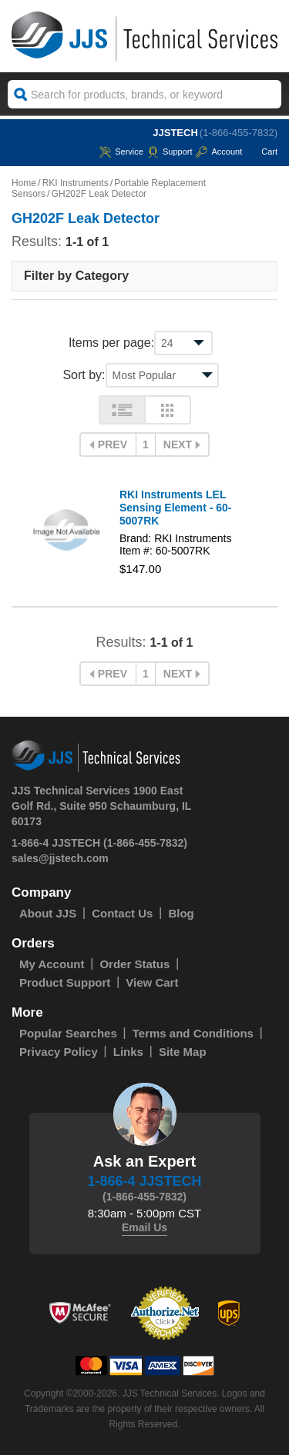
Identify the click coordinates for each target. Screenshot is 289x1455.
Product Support (64, 982)
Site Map (183, 1051)
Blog (180, 913)
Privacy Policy (58, 1051)
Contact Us (122, 913)
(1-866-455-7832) (238, 132)
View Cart (152, 982)
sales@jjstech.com (60, 858)
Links (128, 1051)
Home (24, 183)
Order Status (134, 964)
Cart (261, 151)
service (121, 151)
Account (219, 151)
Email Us (144, 1227)
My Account (51, 964)
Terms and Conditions (193, 1033)
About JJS (47, 913)
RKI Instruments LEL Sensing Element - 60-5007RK (175, 507)
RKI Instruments (75, 183)
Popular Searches (68, 1033)
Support (170, 151)
